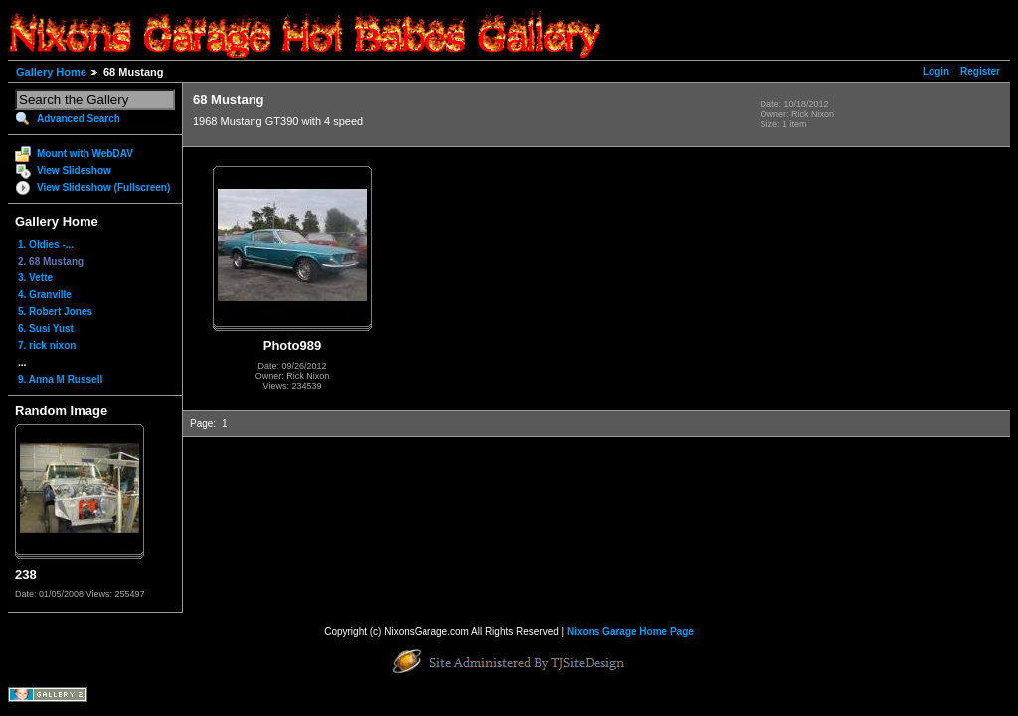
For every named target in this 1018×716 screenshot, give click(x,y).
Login (936, 71)
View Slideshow (74, 170)
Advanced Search (78, 118)
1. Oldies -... (46, 244)
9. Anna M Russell (60, 379)
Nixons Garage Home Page (630, 631)
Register (980, 71)
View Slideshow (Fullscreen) (103, 187)
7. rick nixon (47, 345)
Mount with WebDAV (85, 153)
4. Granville (45, 294)
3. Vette (35, 277)
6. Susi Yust (46, 328)
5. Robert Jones (55, 311)
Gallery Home (51, 72)
